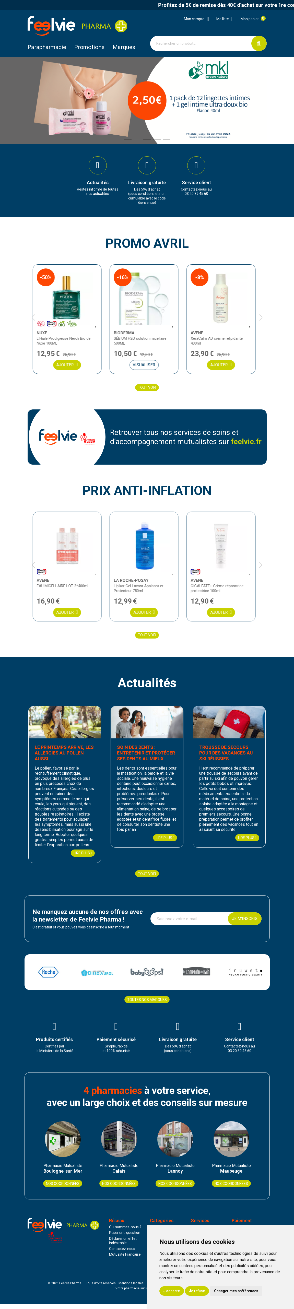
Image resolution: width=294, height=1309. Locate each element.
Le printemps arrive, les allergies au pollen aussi (63, 756)
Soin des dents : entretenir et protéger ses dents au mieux (145, 756)
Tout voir (147, 390)
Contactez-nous (122, 1254)
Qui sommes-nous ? (125, 1232)
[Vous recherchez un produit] (201, 43)
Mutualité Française (125, 1259)
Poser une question (124, 1238)
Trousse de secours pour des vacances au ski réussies (229, 756)
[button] (128, 139)
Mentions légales (131, 1288)
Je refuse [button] (197, 1291)
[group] (98, 177)
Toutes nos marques (147, 1003)
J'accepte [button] (171, 1291)
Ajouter (69, 367)
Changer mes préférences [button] (236, 1291)
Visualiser (147, 367)
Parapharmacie (47, 47)
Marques (124, 47)
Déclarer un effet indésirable (123, 1245)
